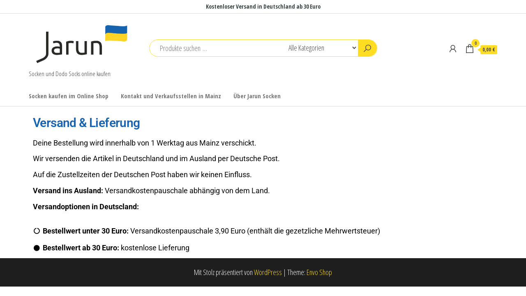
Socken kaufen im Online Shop (68, 96)
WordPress (268, 272)
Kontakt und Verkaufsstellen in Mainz (171, 96)
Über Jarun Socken (257, 96)
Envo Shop (319, 272)
